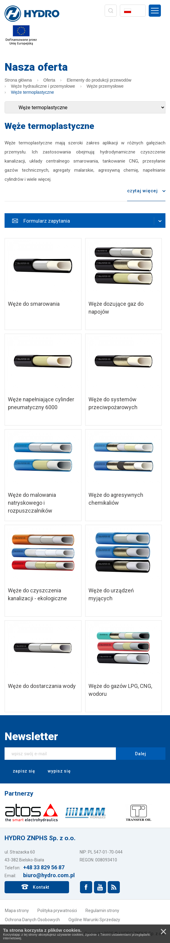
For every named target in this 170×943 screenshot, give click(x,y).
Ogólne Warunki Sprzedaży (94, 919)
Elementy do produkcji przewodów (99, 80)
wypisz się (55, 771)
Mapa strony (17, 910)
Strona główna (18, 80)
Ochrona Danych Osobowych (32, 919)
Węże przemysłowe (105, 86)
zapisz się (20, 771)
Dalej (140, 753)
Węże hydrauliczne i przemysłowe (43, 86)
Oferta (49, 80)
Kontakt (41, 887)
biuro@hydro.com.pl (49, 875)
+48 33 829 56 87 (43, 867)
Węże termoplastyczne (32, 92)
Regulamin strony (102, 910)
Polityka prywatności (57, 910)
